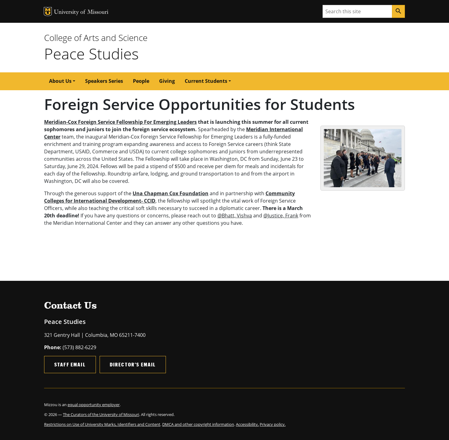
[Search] (398, 11)
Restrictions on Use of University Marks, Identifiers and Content (102, 424)
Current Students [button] (206, 81)
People (141, 81)
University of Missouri (81, 12)
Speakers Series (104, 81)
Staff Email (70, 364)
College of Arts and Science (95, 37)
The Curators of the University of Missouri (101, 414)
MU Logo (48, 11)
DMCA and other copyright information (198, 424)
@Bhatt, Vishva (234, 215)
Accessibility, (247, 424)
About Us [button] (60, 81)
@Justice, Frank (280, 215)
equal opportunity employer (94, 404)
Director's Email (133, 364)
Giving (167, 81)
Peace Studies (91, 53)
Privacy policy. (273, 424)
